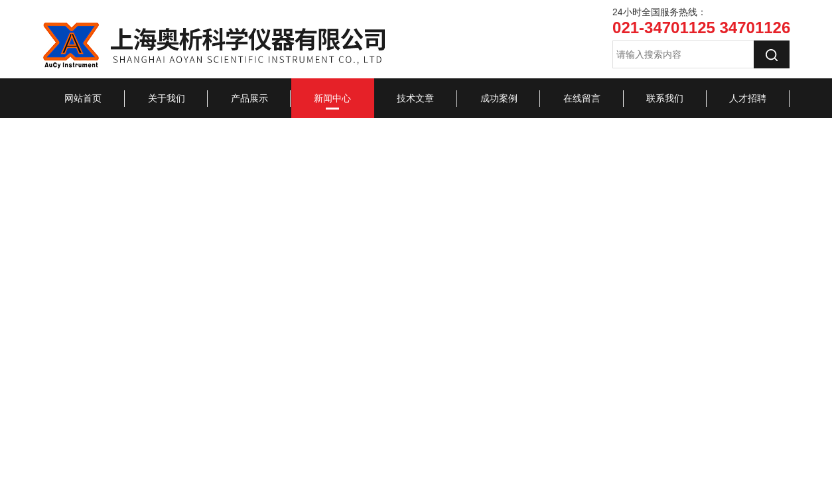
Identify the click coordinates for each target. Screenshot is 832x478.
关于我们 (166, 98)
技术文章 (415, 98)
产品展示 (249, 98)
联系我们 (664, 98)
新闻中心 (332, 98)
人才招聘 (747, 98)
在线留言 (581, 98)
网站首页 (83, 98)
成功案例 (499, 98)
